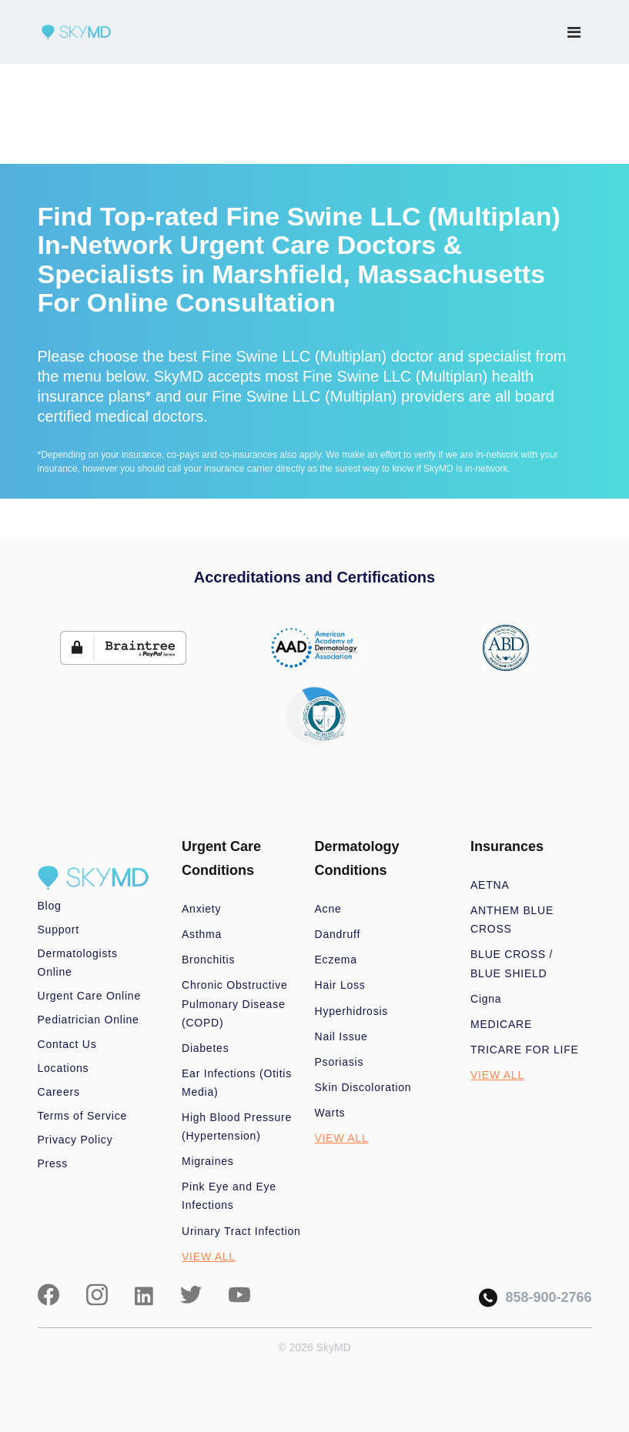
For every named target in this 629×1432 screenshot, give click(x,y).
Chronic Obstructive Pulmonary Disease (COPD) (235, 1003)
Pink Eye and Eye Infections (229, 1195)
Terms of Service (83, 1116)
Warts (330, 1113)
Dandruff (338, 934)
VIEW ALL (209, 1256)
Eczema (336, 959)
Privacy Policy (75, 1139)
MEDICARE (501, 1024)
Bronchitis (208, 959)
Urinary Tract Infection (241, 1231)
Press (53, 1163)
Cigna (485, 999)
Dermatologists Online (78, 962)
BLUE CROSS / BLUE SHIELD (511, 963)
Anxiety (201, 909)
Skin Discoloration (363, 1087)
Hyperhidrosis (352, 1011)
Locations (63, 1068)
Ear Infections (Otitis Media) (237, 1082)
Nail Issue (341, 1036)
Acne (328, 909)
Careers (59, 1092)
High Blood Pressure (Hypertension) (237, 1126)
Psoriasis (339, 1062)
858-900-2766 (535, 1297)
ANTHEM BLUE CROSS (512, 919)
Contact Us (67, 1044)
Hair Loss (340, 985)
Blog (50, 906)
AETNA (490, 885)
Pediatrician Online (88, 1019)
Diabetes (205, 1048)
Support (58, 929)
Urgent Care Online (89, 996)
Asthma (202, 934)
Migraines (208, 1161)
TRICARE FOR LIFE (524, 1049)
